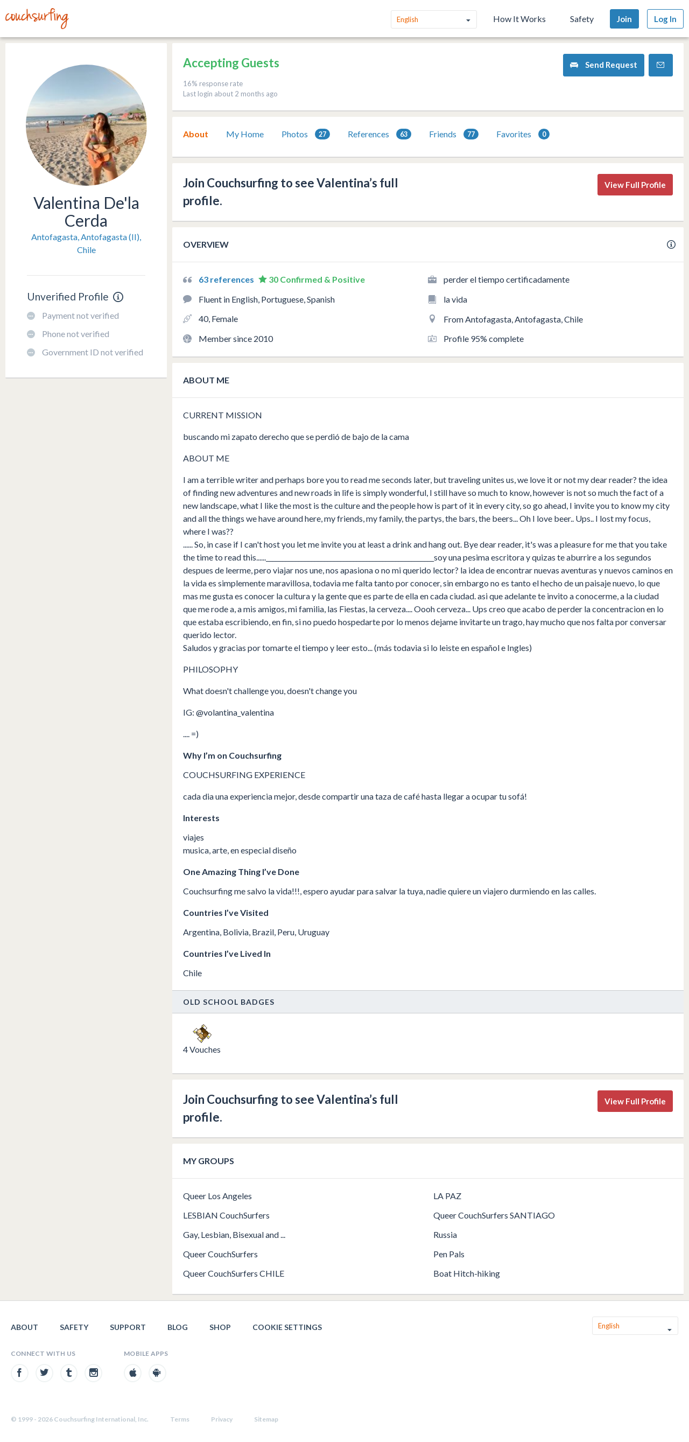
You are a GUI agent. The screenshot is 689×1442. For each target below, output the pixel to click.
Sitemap (266, 1419)
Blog (177, 1327)
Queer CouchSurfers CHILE (233, 1273)
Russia (445, 1234)
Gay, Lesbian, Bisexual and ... (234, 1234)
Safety (582, 18)
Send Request (603, 65)
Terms (179, 1419)
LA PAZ (447, 1196)
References (379, 134)
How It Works (519, 18)
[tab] (195, 134)
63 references (227, 279)
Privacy (222, 1419)
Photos (306, 134)
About (195, 134)
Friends (454, 134)
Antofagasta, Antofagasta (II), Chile (86, 243)
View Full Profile (635, 185)
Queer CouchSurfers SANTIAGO (494, 1215)
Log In (665, 19)
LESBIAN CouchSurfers (226, 1215)
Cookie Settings (287, 1327)
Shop (220, 1327)
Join (624, 19)
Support (128, 1327)
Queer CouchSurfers (220, 1254)
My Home (245, 134)
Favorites (523, 134)
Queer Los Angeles (217, 1196)
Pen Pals (449, 1254)
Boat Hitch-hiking (466, 1273)
